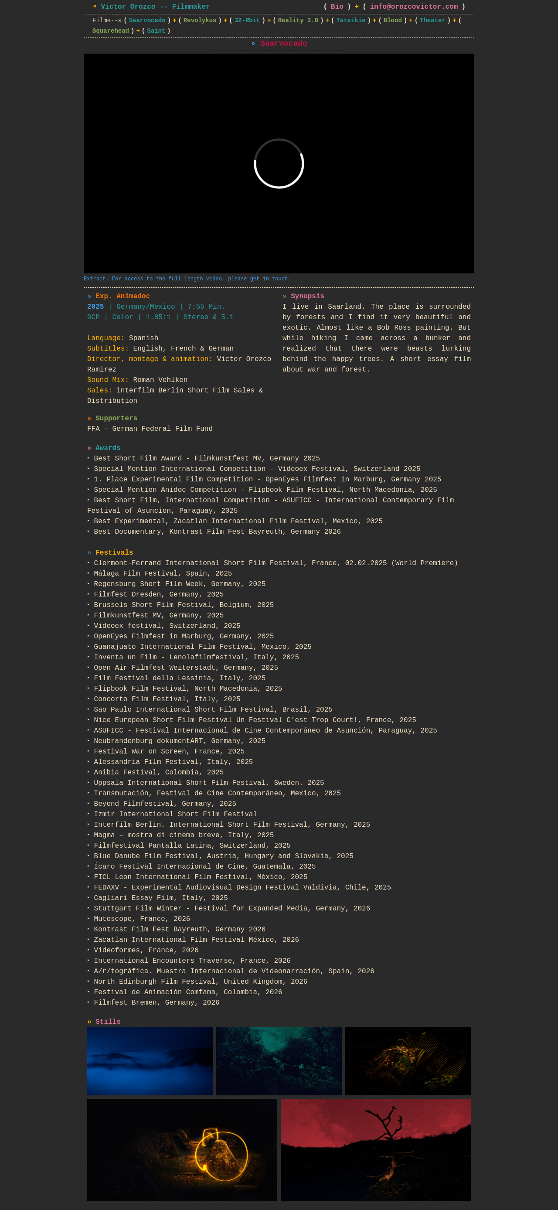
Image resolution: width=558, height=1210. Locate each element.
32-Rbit (247, 20)
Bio (337, 7)
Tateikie (350, 20)
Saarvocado (147, 20)
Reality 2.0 (298, 20)
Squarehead (110, 30)
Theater (433, 20)
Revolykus (200, 20)
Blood (393, 20)
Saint (156, 30)
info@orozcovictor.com (414, 7)
